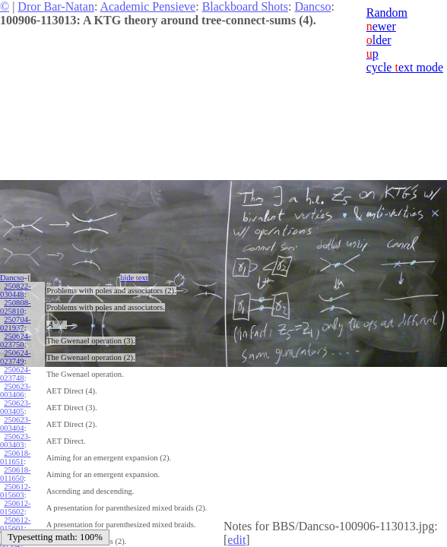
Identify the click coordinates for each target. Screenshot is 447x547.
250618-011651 (15, 457)
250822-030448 (15, 290)
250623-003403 (15, 440)
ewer (381, 26)
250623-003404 (15, 424)
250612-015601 (15, 524)
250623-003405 (15, 407)
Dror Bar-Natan (55, 6)
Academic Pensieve (147, 6)
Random (386, 12)
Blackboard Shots (245, 6)
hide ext (134, 278)
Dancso (312, 6)
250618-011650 (15, 474)
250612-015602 (15, 507)
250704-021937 (15, 323)
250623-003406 (15, 390)
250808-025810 (15, 307)
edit (236, 539)
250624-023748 (15, 373)
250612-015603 (15, 490)
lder (379, 39)
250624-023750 (15, 340)
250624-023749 (15, 357)
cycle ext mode (404, 67)
